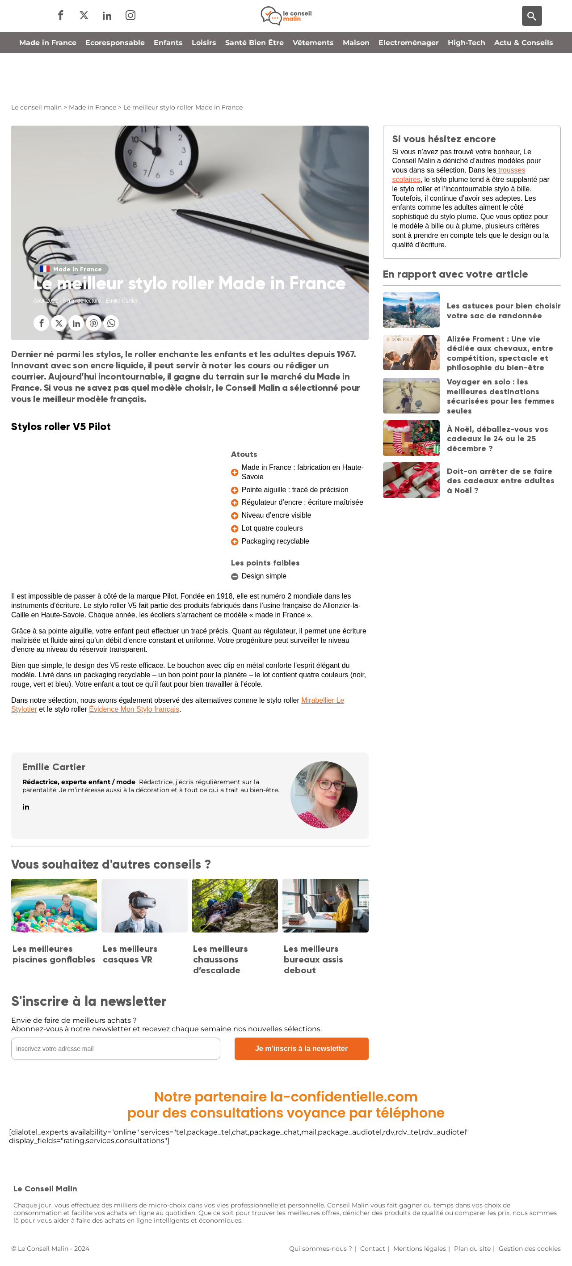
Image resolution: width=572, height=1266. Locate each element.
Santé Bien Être (254, 82)
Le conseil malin (36, 107)
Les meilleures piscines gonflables (54, 954)
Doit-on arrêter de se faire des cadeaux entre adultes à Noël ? (501, 480)
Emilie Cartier (53, 767)
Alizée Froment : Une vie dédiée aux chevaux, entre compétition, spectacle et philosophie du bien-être (500, 353)
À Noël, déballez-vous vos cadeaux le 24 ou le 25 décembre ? (497, 438)
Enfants (168, 82)
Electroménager (409, 82)
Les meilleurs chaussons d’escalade (220, 959)
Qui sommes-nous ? (320, 1249)
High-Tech (466, 82)
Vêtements (313, 82)
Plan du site (472, 1249)
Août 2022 (46, 301)
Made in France (47, 82)
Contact (372, 1249)
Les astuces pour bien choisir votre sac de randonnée (504, 311)
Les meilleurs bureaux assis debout (313, 959)
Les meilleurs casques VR (130, 954)
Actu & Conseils (523, 82)
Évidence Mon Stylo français (134, 709)
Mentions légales (419, 1249)
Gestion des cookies (530, 1249)
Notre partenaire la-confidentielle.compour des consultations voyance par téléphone (286, 1105)
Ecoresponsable (115, 82)
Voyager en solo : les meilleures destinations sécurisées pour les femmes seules (501, 396)
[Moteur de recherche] (532, 36)
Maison (356, 82)
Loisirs (204, 82)
